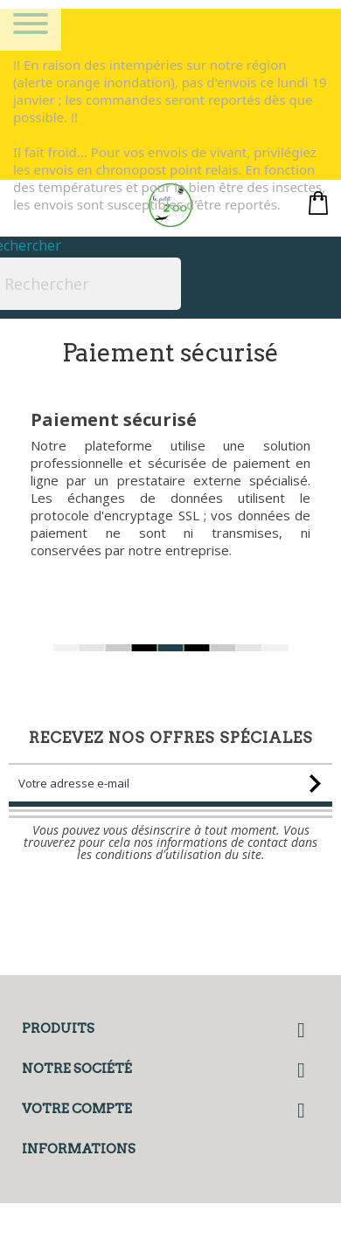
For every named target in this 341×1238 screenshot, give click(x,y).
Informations (79, 1149)
